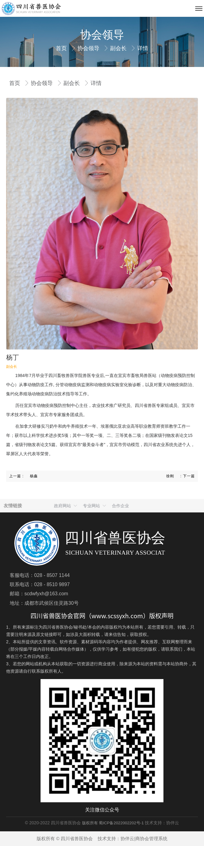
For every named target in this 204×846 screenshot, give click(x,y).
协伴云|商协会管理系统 (143, 838)
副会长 (119, 48)
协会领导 (89, 48)
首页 (62, 48)
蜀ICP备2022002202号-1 (121, 823)
